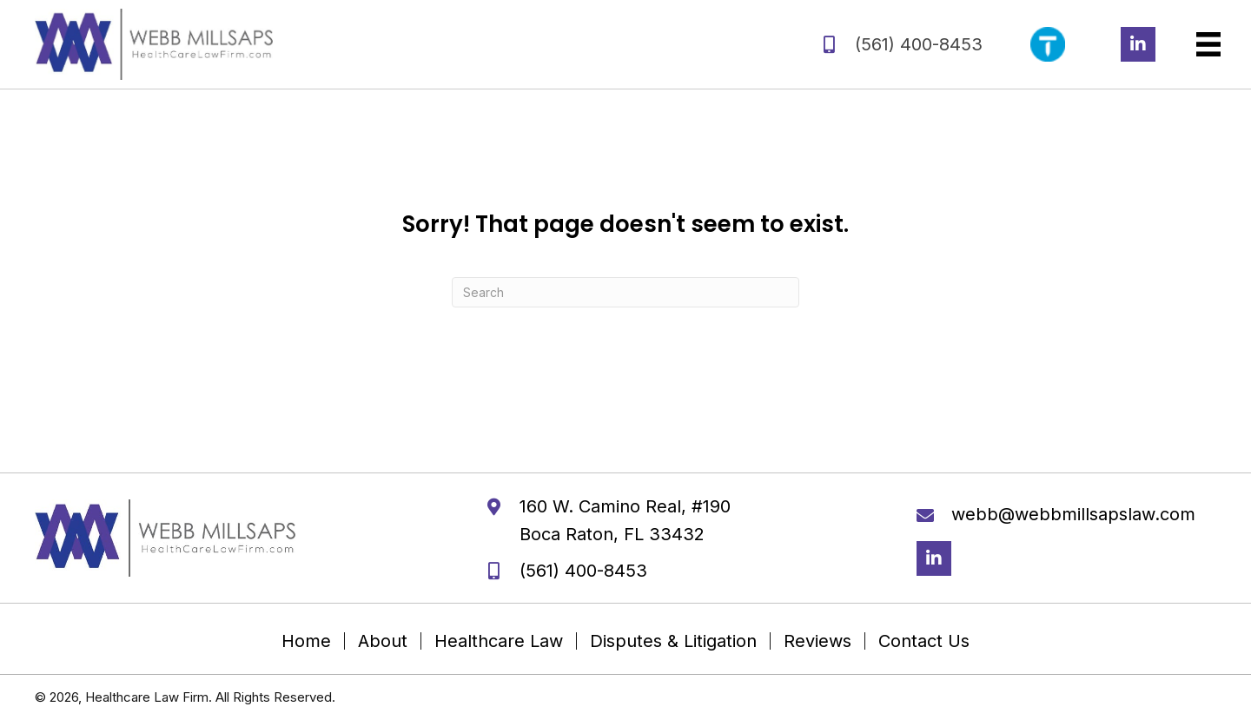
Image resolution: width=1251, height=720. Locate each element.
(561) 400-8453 (919, 44)
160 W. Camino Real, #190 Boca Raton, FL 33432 (625, 520)
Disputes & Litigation (673, 641)
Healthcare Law (498, 641)
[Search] (625, 292)
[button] (1138, 44)
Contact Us (924, 641)
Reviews (817, 641)
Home (306, 641)
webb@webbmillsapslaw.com (1073, 514)
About (382, 641)
